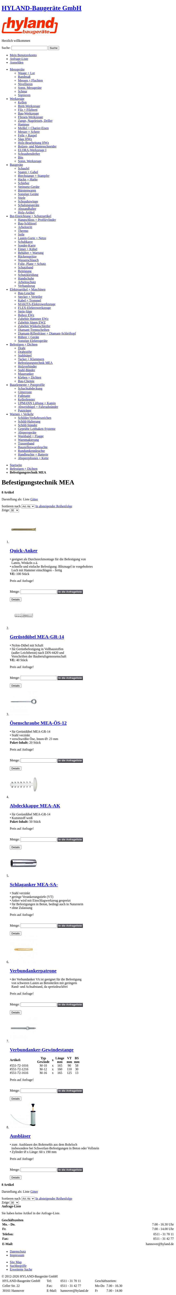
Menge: (15, 591)
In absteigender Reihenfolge (53, 506)
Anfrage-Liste (19, 59)
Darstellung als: (12, 499)
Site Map (16, 1262)
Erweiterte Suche (21, 1269)
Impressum (17, 1255)
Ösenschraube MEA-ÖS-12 (38, 723)
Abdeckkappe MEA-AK (35, 805)
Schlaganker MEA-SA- (34, 884)
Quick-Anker (23, 550)
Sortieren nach (11, 506)
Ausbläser (20, 1136)
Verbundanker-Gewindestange (42, 1049)
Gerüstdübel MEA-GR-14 (37, 636)
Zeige (5, 510)
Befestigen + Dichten (23, 468)
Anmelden (16, 62)
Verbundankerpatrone (33, 970)
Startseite (16, 465)
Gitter (34, 499)
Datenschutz (18, 1251)
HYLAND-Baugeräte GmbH (41, 8)
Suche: (6, 48)
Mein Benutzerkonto (23, 55)
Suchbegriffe (18, 1265)
